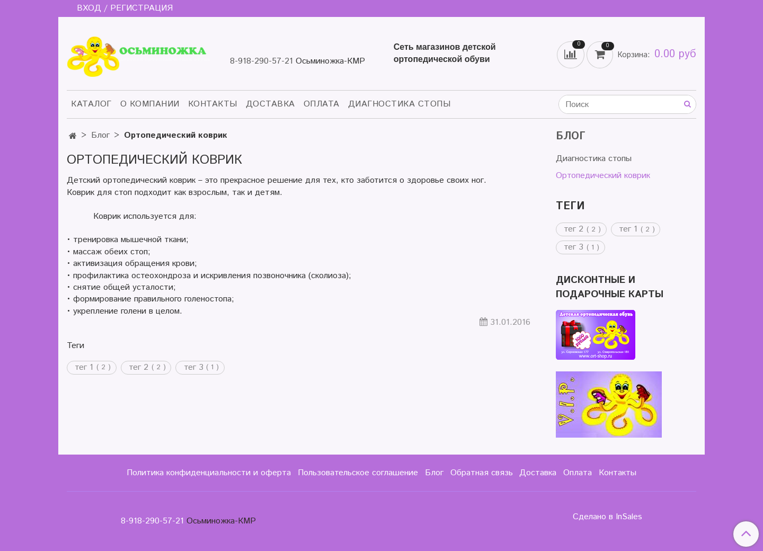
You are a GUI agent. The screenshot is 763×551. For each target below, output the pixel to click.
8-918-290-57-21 (261, 61)
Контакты (212, 104)
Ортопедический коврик (603, 176)
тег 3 (193, 367)
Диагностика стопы (399, 104)
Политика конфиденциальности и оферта (209, 473)
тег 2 (138, 367)
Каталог (91, 104)
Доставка (270, 104)
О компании (150, 104)
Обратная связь (481, 473)
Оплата (322, 104)
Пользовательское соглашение (358, 473)
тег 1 (84, 367)
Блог (100, 135)
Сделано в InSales (607, 517)
